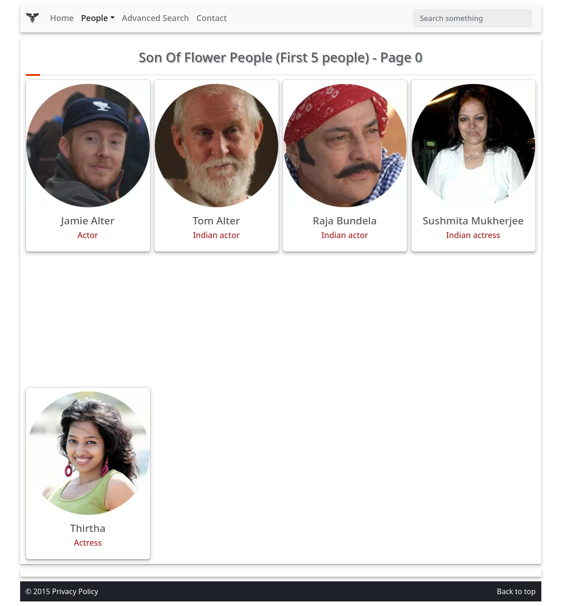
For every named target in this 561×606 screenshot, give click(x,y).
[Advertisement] (281, 319)
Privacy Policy (75, 591)
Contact (212, 17)
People (94, 17)
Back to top (516, 591)
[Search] (472, 18)
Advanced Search (155, 17)
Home (62, 17)
